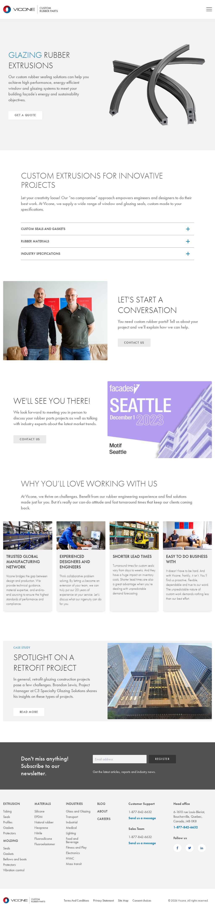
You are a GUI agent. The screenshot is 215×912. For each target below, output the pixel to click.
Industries (74, 804)
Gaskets (8, 827)
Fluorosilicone (43, 838)
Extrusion (11, 804)
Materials (42, 804)
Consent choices (141, 900)
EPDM (38, 817)
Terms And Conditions (76, 900)
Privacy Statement (103, 900)
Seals (6, 817)
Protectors (9, 833)
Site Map (123, 900)
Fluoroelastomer (44, 844)
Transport (72, 817)
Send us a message (142, 818)
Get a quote (25, 115)
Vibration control (13, 870)
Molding (10, 840)
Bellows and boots (15, 859)
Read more (29, 712)
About (102, 811)
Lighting (71, 833)
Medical (71, 827)
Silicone (39, 811)
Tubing (7, 811)
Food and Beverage (72, 840)
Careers (103, 819)
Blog (101, 804)
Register (162, 759)
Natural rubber (44, 822)
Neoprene (41, 827)
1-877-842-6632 (185, 827)
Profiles (7, 822)
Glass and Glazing (78, 811)
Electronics (73, 853)
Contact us (134, 342)
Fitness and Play (76, 847)
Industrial (71, 822)
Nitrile (38, 833)
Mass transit (73, 864)
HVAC (70, 858)
